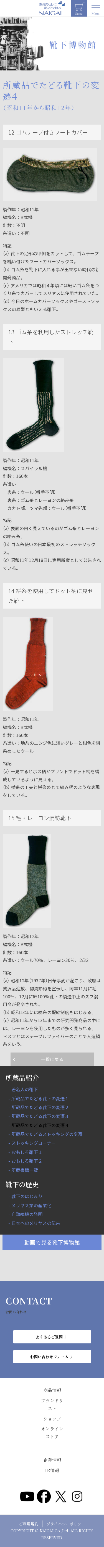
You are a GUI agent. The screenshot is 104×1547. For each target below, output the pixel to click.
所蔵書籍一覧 (24, 1170)
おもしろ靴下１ (26, 1152)
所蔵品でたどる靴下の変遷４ (40, 1125)
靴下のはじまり (26, 1196)
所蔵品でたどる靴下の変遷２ (40, 1107)
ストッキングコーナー (33, 1143)
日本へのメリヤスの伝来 (35, 1223)
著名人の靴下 (24, 1089)
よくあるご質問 (49, 1337)
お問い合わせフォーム (49, 1356)
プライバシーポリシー (65, 1524)
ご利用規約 (28, 1524)
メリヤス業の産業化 (31, 1205)
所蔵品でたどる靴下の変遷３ (40, 1116)
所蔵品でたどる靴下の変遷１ (40, 1098)
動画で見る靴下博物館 (52, 1242)
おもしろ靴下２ (26, 1160)
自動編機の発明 (26, 1214)
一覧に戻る (52, 1059)
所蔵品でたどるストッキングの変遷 (46, 1134)
